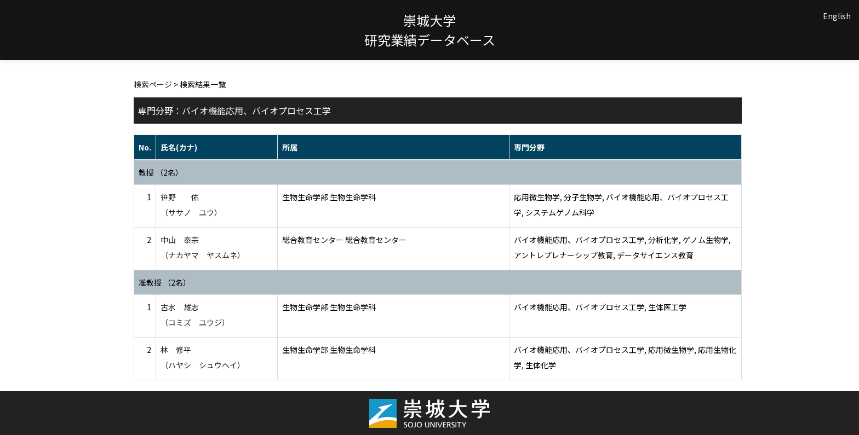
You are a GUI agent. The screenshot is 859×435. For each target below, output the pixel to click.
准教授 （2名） (165, 282)
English (837, 15)
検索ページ (153, 84)
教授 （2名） (161, 172)
